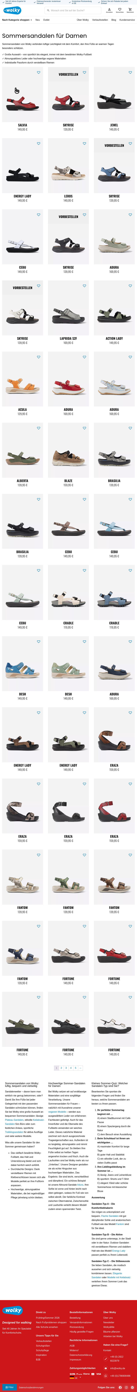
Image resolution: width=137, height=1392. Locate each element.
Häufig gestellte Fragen (82, 1331)
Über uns (108, 1318)
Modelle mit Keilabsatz (118, 1277)
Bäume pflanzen (111, 1331)
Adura (80, 1185)
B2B (38, 1359)
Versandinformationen (81, 1322)
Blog (113, 20)
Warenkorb (130, 10)
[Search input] (69, 10)
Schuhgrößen (43, 1346)
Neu (37, 20)
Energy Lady (118, 1251)
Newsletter (108, 1322)
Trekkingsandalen (14, 1132)
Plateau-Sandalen (14, 1120)
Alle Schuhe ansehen (47, 1327)
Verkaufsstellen (100, 20)
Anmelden (109, 10)
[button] (38, 72)
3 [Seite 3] (66, 1068)
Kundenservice (127, 20)
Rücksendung (77, 1327)
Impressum (75, 1359)
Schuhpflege (42, 1350)
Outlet (46, 20)
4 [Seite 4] (71, 1068)
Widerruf (74, 1350)
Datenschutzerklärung (81, 1355)
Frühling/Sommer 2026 (48, 1318)
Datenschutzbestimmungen (31, 1387)
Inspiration (41, 1355)
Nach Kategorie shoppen (17, 20)
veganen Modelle (57, 1112)
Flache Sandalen (110, 1216)
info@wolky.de (117, 1368)
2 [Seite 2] (61, 1068)
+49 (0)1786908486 (120, 1376)
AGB (72, 1346)
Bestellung (75, 1318)
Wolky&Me (108, 1327)
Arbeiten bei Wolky (113, 1336)
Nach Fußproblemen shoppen (51, 1322)
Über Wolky (83, 20)
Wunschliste (119, 10)
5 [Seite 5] (75, 1068)
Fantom (120, 1224)
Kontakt (107, 1350)
